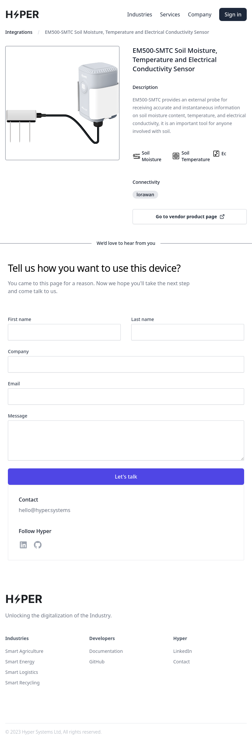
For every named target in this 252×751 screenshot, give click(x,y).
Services (170, 14)
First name (19, 319)
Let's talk (126, 476)
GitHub (97, 661)
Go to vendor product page (190, 216)
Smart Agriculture (24, 651)
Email (14, 383)
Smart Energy (19, 661)
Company (200, 14)
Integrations (18, 32)
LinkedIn (182, 651)
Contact (181, 661)
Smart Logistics (21, 672)
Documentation (106, 651)
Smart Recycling (22, 682)
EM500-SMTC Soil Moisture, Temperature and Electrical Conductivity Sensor (127, 32)
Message (17, 416)
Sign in (233, 14)
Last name (142, 319)
